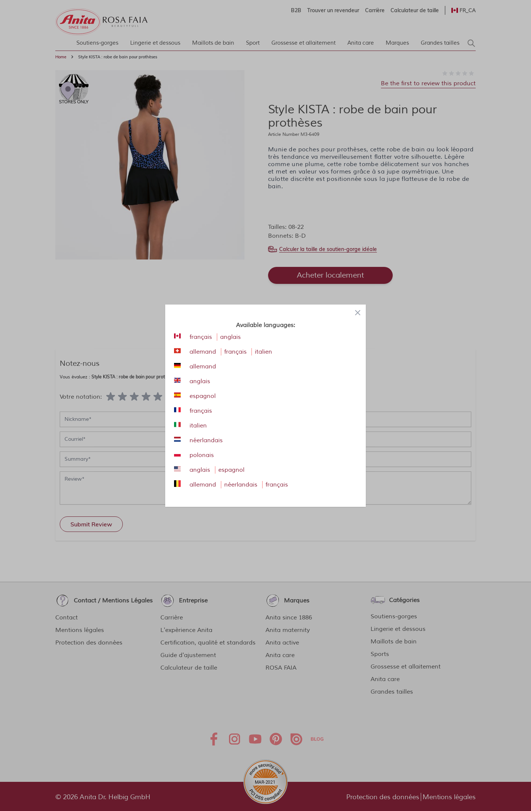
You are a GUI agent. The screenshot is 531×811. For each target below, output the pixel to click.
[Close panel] (357, 312)
